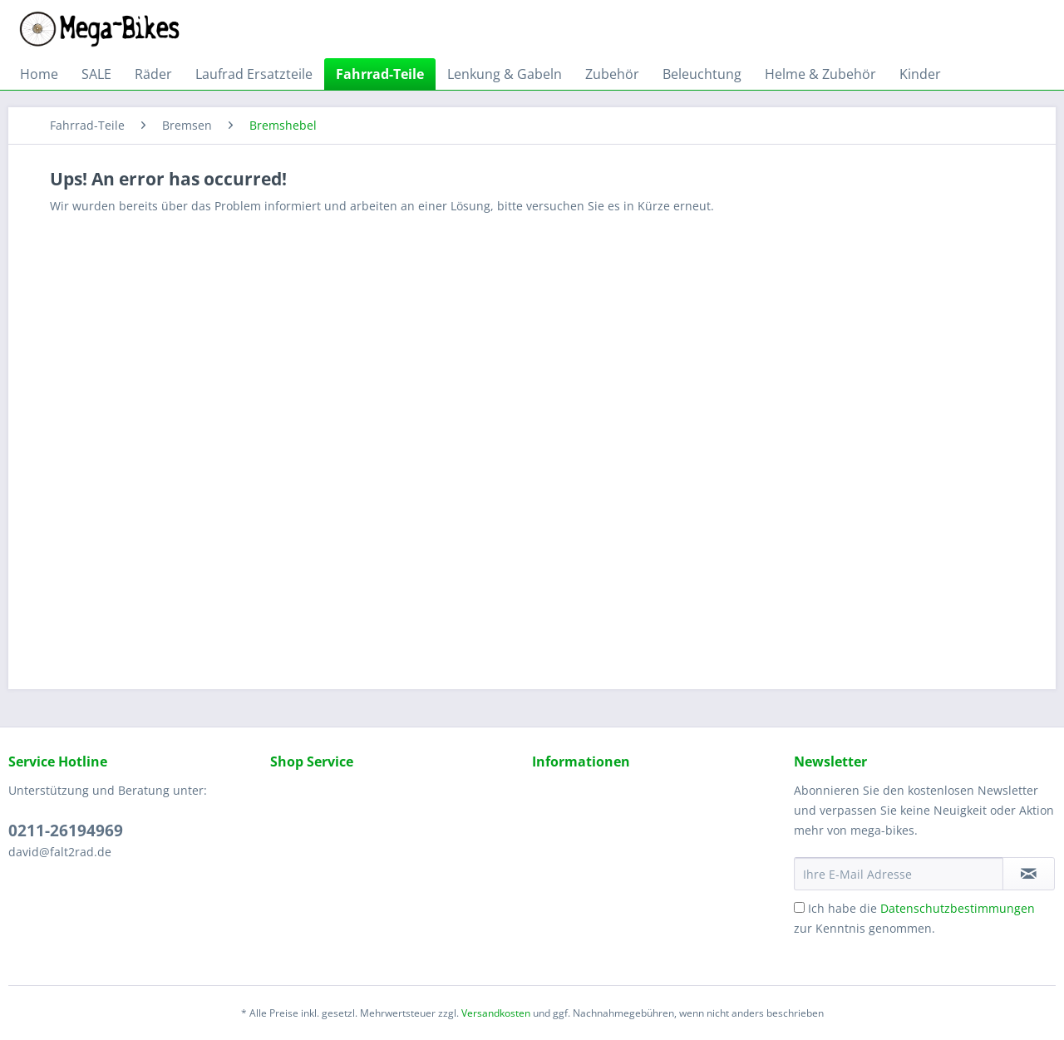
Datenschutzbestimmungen (957, 908)
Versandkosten (495, 1013)
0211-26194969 (65, 830)
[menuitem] (39, 74)
